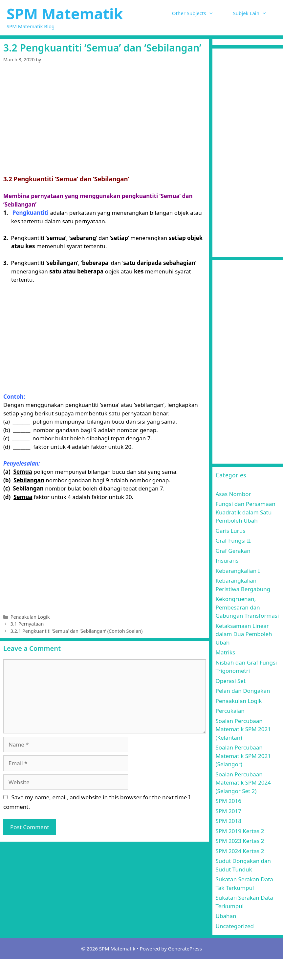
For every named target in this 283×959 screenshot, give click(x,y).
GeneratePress (185, 948)
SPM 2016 (228, 801)
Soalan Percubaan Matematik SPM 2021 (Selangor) (243, 756)
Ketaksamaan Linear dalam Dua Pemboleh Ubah (244, 634)
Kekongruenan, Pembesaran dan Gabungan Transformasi (247, 607)
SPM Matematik (65, 14)
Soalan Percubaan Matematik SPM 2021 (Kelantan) (243, 729)
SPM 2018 (228, 821)
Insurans (227, 560)
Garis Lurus (231, 530)
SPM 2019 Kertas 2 (240, 831)
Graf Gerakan (233, 550)
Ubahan (226, 916)
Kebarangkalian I (238, 570)
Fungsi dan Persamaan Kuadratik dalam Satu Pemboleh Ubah (245, 512)
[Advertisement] (104, 120)
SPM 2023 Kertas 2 (240, 841)
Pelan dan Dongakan (243, 690)
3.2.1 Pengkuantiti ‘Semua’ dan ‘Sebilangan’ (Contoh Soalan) (77, 631)
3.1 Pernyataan (27, 624)
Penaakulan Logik (30, 617)
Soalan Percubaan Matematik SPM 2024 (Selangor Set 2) (243, 782)
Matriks (225, 652)
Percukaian (230, 710)
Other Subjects (197, 13)
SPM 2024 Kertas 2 (240, 851)
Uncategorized (235, 926)
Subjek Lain (254, 13)
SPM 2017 (228, 811)
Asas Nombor (233, 494)
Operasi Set (231, 681)
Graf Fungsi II (233, 540)
